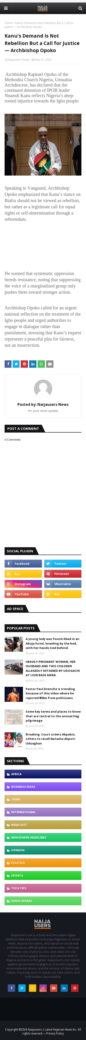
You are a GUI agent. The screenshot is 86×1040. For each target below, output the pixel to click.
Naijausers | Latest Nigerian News (50, 1029)
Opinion (18, 850)
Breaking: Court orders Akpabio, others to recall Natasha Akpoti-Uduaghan (51, 738)
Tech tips (18, 888)
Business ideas (23, 787)
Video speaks (21, 901)
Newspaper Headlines (28, 837)
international (23, 812)
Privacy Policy (55, 1033)
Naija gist (19, 825)
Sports (17, 875)
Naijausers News (18, 60)
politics (18, 863)
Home (9, 23)
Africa (16, 774)
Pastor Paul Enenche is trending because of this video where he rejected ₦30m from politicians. (50, 693)
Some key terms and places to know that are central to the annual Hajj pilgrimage (53, 716)
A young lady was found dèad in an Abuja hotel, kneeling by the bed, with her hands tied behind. (52, 643)
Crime (15, 799)
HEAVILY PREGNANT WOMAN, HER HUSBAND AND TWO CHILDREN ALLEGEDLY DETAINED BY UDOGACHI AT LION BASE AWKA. (53, 668)
